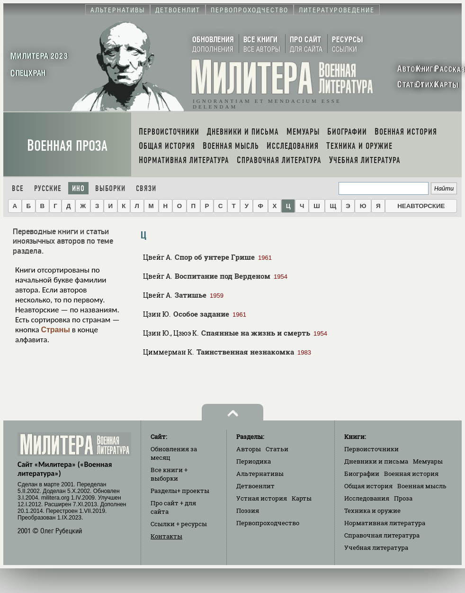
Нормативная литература (384, 523)
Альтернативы (260, 473)
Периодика (253, 461)
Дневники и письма (376, 461)
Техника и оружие (372, 510)
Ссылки (179, 524)
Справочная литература (382, 535)
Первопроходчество (267, 523)
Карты (302, 498)
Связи (146, 188)
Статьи (277, 449)
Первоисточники (371, 449)
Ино (78, 188)
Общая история (368, 486)
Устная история (261, 498)
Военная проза (67, 146)
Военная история (411, 473)
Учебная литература (376, 547)
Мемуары (428, 461)
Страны (55, 330)
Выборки (110, 188)
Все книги (169, 474)
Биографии (361, 473)
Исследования (366, 498)
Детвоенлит (255, 486)
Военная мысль (422, 486)
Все (18, 188)
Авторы (248, 449)
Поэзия (247, 510)
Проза (403, 498)
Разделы (180, 490)
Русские (48, 188)
